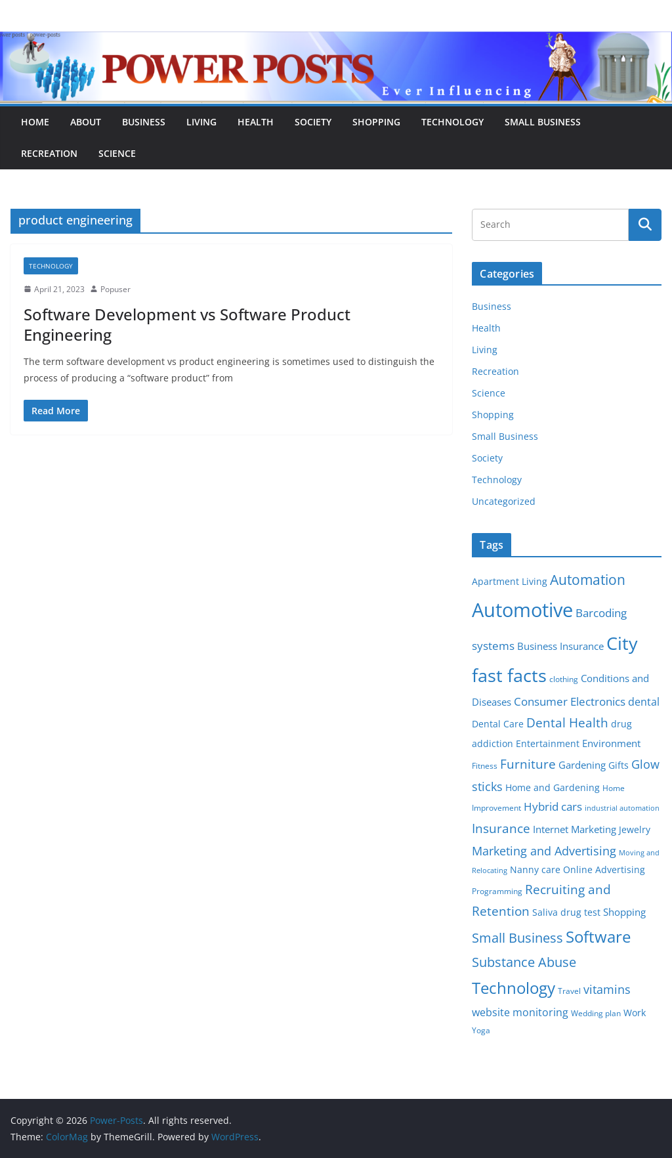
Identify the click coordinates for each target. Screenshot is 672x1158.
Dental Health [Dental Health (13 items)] (567, 722)
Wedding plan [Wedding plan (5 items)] (596, 1013)
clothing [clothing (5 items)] (563, 679)
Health (256, 122)
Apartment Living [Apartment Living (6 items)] (509, 582)
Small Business (543, 122)
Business (143, 122)
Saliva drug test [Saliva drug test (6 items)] (566, 912)
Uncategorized (504, 501)
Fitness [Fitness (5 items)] (484, 765)
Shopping (376, 122)
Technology (452, 122)
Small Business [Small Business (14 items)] (517, 938)
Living (201, 122)
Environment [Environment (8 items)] (611, 743)
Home (35, 122)
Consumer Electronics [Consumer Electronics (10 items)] (569, 701)
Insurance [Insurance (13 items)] (501, 828)
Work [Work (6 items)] (634, 1013)
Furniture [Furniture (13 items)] (528, 764)
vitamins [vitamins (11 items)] (607, 989)
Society (313, 122)
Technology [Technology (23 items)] (513, 987)
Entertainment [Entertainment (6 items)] (547, 744)
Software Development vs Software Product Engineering (187, 324)
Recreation (49, 153)
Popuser (115, 289)
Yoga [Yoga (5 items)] (481, 1030)
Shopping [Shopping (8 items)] (624, 912)
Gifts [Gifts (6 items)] (618, 765)
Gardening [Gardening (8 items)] (582, 765)
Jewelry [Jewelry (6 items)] (634, 830)
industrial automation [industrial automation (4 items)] (622, 808)
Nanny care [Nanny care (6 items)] (535, 870)
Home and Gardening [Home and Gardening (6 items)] (552, 788)
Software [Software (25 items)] (598, 936)
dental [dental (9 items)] (644, 701)
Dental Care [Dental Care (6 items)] (498, 724)
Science (117, 153)
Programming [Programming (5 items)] (497, 891)
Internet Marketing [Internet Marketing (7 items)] (574, 829)
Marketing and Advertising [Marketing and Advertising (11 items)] (544, 851)
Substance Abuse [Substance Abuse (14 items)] (524, 962)
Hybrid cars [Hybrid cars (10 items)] (553, 806)
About (85, 122)
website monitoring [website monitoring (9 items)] (520, 1011)
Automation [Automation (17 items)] (587, 579)
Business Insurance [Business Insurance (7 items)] (560, 646)
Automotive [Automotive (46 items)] (522, 610)
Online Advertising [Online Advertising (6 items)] (604, 870)
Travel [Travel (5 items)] (569, 991)
